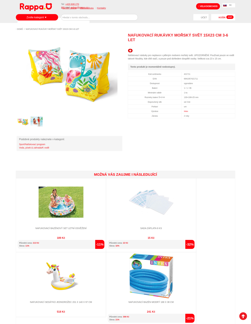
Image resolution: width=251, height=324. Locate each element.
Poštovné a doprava (30, 276)
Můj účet (96, 264)
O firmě (23, 264)
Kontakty (101, 8)
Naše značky (26, 284)
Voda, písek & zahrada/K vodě (34, 147)
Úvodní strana (69, 8)
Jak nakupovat (27, 268)
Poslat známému (219, 46)
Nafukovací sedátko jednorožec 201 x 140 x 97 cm (107, 220)
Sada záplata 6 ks (70, 217)
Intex (186, 111)
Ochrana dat (26, 280)
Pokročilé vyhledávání (68, 272)
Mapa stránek (62, 264)
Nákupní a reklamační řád (33, 272)
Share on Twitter (232, 46)
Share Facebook (225, 46)
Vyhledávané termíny (67, 268)
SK (230, 5)
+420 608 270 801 (193, 264)
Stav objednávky (101, 268)
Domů (19, 29)
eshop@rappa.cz (216, 264)
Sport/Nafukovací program (32, 144)
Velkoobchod (208, 6)
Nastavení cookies (117, 306)
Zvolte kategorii (35, 17)
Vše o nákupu (87, 8)
